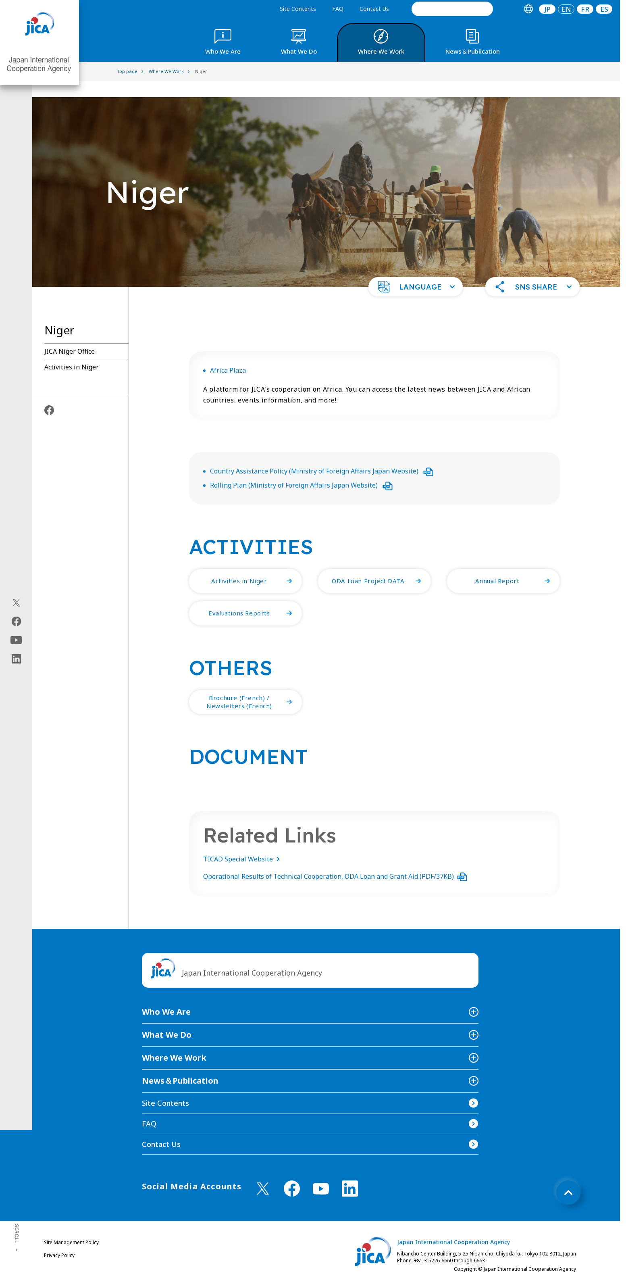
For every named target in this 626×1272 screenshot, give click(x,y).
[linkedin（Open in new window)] (16, 659)
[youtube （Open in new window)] (321, 1172)
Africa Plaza (228, 354)
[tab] (528, 9)
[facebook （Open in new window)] (292, 1172)
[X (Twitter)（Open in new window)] (16, 603)
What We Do (166, 1018)
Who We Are (166, 995)
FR (585, 9)
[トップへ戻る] (568, 1176)
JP (547, 9)
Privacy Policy (59, 1239)
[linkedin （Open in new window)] (350, 1172)
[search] (452, 9)
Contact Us (374, 9)
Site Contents (298, 9)
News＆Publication (180, 1064)
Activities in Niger (71, 350)
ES (604, 9)
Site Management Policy (71, 1226)
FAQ (337, 9)
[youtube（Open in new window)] (16, 640)
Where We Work (174, 1041)
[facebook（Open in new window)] (16, 621)
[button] (415, 270)
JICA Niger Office (69, 335)
